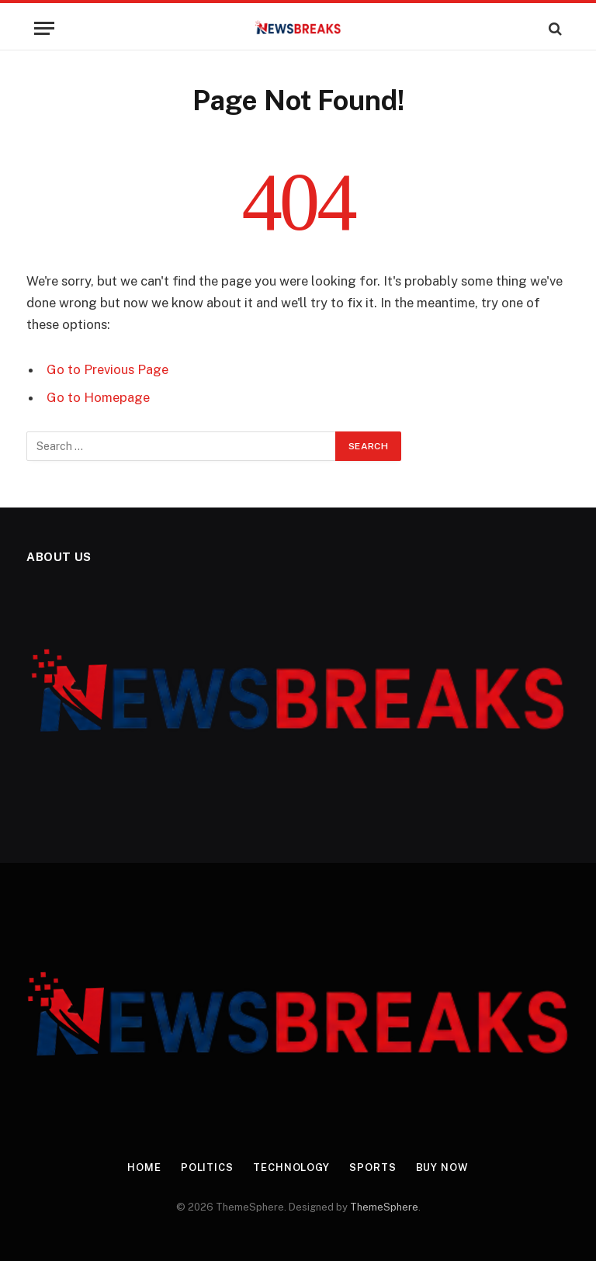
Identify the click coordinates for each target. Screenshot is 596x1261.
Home (144, 1167)
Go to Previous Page (107, 369)
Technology (291, 1167)
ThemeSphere (384, 1207)
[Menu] (44, 28)
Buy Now (442, 1167)
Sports (372, 1167)
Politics (207, 1167)
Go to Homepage (98, 397)
